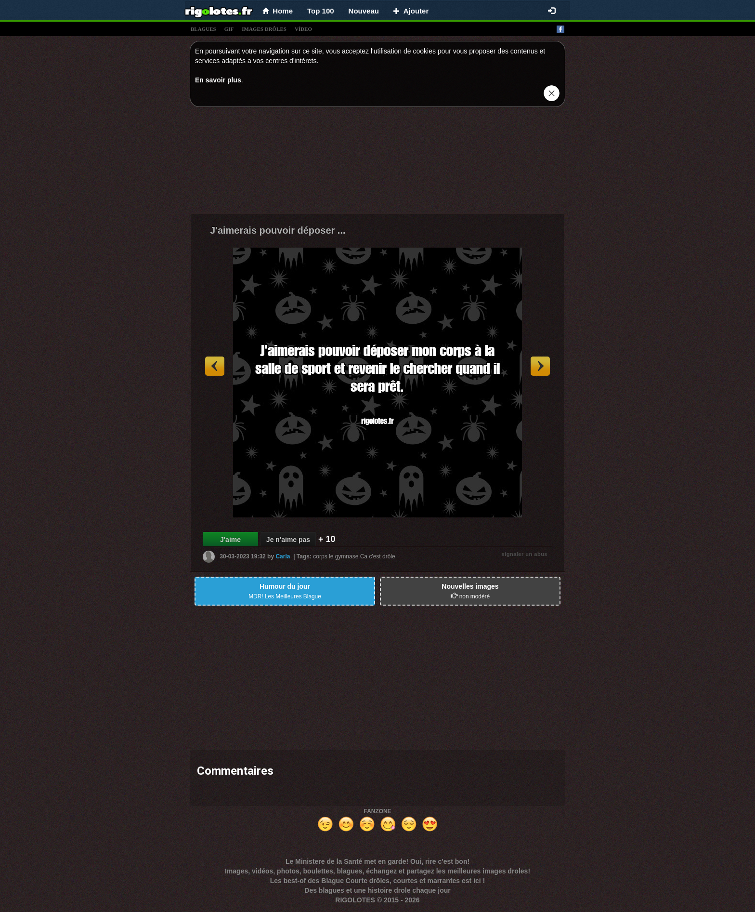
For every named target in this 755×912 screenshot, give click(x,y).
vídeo (303, 29)
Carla (282, 556)
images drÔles (264, 29)
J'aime (230, 539)
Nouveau (364, 11)
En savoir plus (218, 80)
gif (229, 29)
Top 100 (320, 11)
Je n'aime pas (288, 539)
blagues (203, 29)
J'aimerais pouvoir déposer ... (278, 230)
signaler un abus (524, 554)
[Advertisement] (377, 162)
